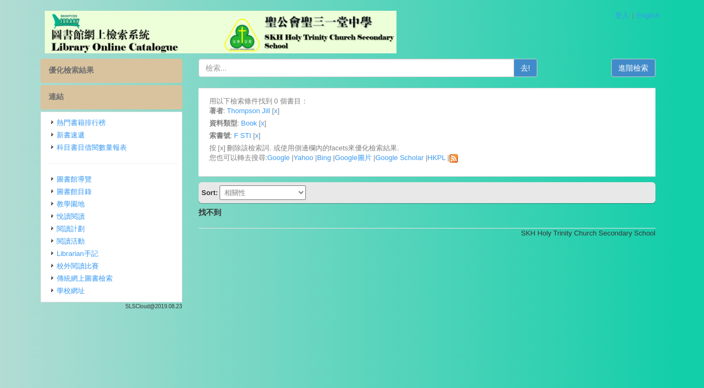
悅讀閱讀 (71, 216)
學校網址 (71, 291)
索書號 (219, 135)
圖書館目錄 (74, 192)
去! (525, 68)
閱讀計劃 (71, 229)
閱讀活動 (71, 241)
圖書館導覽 (74, 179)
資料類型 (223, 123)
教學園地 (71, 204)
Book (249, 123)
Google (278, 158)
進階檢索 (633, 68)
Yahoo (303, 158)
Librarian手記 (77, 254)
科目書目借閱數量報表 (92, 147)
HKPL (436, 158)
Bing (324, 158)
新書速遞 (71, 135)
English (648, 15)
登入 (622, 15)
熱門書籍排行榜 (81, 123)
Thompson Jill (248, 111)
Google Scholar (399, 158)
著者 (216, 111)
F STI (242, 135)
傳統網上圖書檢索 (85, 278)
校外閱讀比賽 (78, 266)
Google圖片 (353, 158)
